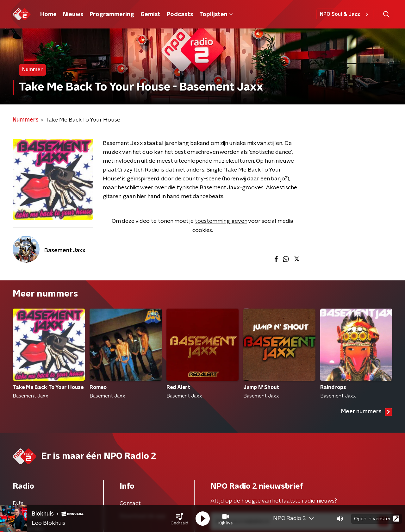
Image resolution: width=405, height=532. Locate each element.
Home (48, 14)
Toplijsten (216, 14)
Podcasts (180, 14)
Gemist (150, 14)
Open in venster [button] (376, 519)
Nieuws (73, 14)
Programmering (112, 14)
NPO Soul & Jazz (345, 14)
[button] (179, 519)
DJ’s (18, 503)
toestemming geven (221, 221)
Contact (130, 503)
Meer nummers (366, 412)
